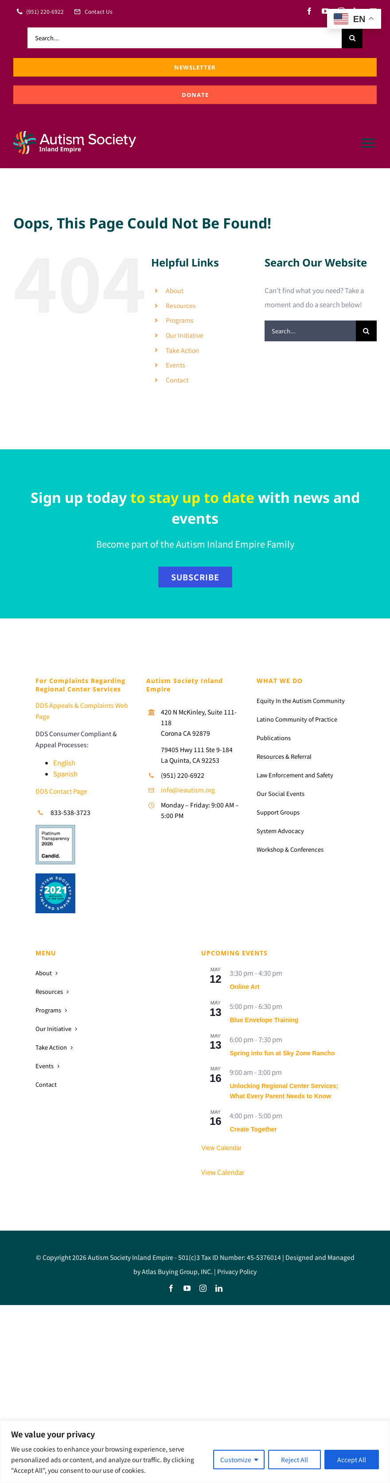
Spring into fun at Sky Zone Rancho (282, 1053)
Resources (181, 305)
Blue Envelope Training (264, 1019)
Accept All (351, 1459)
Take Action (182, 350)
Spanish (65, 773)
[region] (195, 1452)
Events (175, 364)
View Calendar (221, 1147)
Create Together (253, 1129)
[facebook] (309, 11)
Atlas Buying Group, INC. (177, 1271)
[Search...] (184, 37)
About (174, 290)
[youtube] (325, 11)
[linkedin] (218, 1288)
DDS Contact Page (61, 791)
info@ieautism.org (188, 789)
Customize (235, 1459)
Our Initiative (184, 335)
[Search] (352, 37)
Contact (177, 379)
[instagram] (203, 1288)
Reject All (294, 1459)
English (64, 762)
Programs (180, 320)
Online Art (244, 986)
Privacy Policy (237, 1271)
